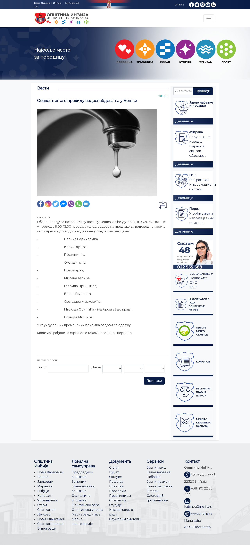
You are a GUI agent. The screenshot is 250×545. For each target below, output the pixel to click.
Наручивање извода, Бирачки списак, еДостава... (199, 146)
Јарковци (45, 481)
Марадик (45, 486)
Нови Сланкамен (51, 519)
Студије (115, 505)
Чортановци (47, 500)
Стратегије (118, 500)
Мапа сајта (192, 521)
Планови (116, 486)
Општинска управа (87, 510)
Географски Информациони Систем (202, 184)
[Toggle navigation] (208, 18)
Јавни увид (156, 467)
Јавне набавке (159, 472)
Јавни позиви (158, 481)
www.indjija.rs (201, 513)
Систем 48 (155, 496)
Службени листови (124, 519)
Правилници (120, 496)
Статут (114, 467)
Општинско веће (86, 505)
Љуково (44, 514)
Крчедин (44, 496)
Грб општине (157, 500)
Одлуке (115, 477)
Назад (163, 96)
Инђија (43, 491)
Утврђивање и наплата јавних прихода (201, 218)
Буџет (114, 472)
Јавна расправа (159, 486)
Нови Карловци (50, 472)
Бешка (42, 477)
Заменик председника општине (83, 486)
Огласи (153, 491)
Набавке (154, 477)
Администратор (197, 527)
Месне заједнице (86, 514)
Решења (116, 481)
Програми (117, 491)
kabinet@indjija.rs (198, 506)
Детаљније (184, 121)
